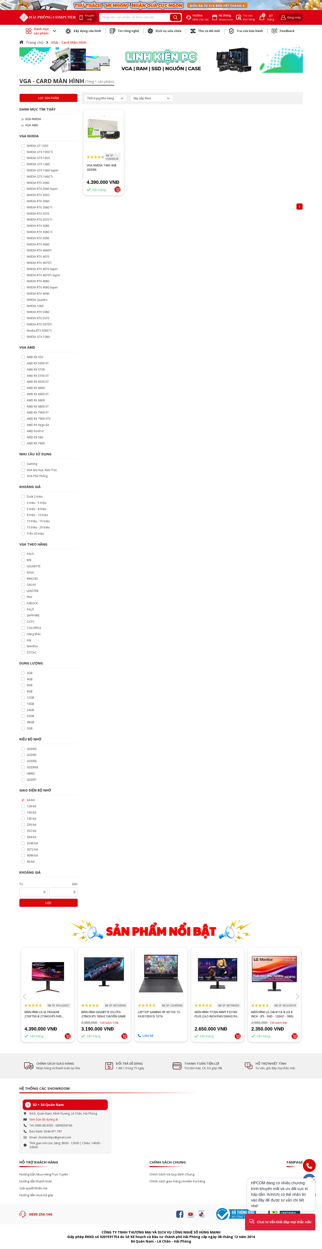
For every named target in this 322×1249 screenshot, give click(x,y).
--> (47, 975)
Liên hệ (202, 1035)
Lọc (48, 903)
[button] (25, 996)
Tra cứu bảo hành (246, 31)
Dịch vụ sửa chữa (164, 31)
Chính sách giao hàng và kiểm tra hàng (177, 1181)
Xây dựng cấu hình (83, 31)
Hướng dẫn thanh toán (35, 1181)
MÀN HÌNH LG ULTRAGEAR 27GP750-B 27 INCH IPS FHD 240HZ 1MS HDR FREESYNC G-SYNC (101, 1014)
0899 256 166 (40, 1214)
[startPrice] (33, 892)
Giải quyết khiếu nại (33, 1188)
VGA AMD (29, 125)
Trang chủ (31, 42)
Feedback (283, 31)
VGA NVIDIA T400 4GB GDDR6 (101, 167)
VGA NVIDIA (31, 119)
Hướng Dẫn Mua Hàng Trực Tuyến (43, 1174)
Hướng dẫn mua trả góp (36, 1195)
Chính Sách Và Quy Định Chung (171, 1174)
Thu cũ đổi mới (205, 31)
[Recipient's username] (134, 17)
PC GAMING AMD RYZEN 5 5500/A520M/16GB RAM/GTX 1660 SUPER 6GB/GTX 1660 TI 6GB (48, 1018)
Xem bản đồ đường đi (43, 1119)
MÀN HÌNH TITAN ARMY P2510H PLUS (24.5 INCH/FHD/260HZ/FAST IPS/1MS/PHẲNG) (274, 1014)
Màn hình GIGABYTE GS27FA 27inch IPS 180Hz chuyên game (160, 1014)
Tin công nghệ (124, 31)
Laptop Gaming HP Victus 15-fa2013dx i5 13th (216, 1014)
